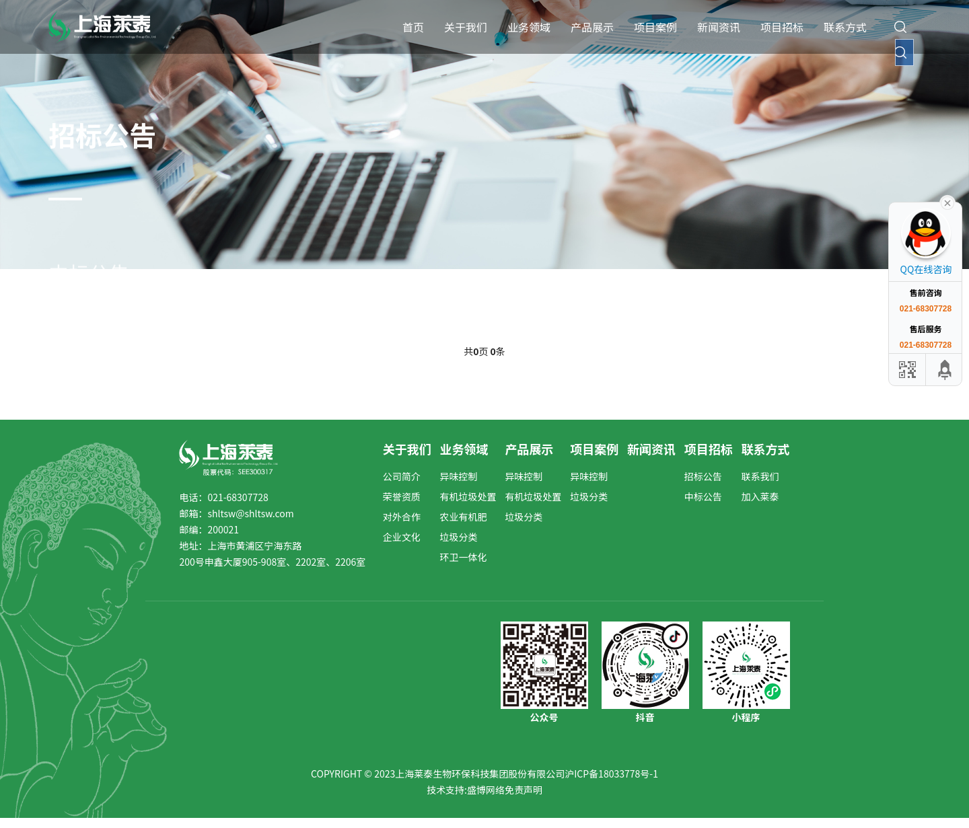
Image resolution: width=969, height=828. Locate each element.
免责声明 (523, 789)
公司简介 (402, 476)
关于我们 (465, 27)
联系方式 (845, 27)
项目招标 (781, 27)
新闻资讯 (718, 27)
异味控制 (459, 476)
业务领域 (528, 27)
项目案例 (655, 27)
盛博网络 (486, 789)
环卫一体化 (463, 557)
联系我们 (760, 476)
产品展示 (592, 27)
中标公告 (703, 496)
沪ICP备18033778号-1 (611, 773)
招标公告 (703, 476)
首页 (413, 27)
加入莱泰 (760, 496)
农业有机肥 (463, 516)
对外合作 (402, 516)
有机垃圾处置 (468, 496)
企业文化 (402, 536)
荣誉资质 (402, 496)
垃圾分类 (459, 536)
